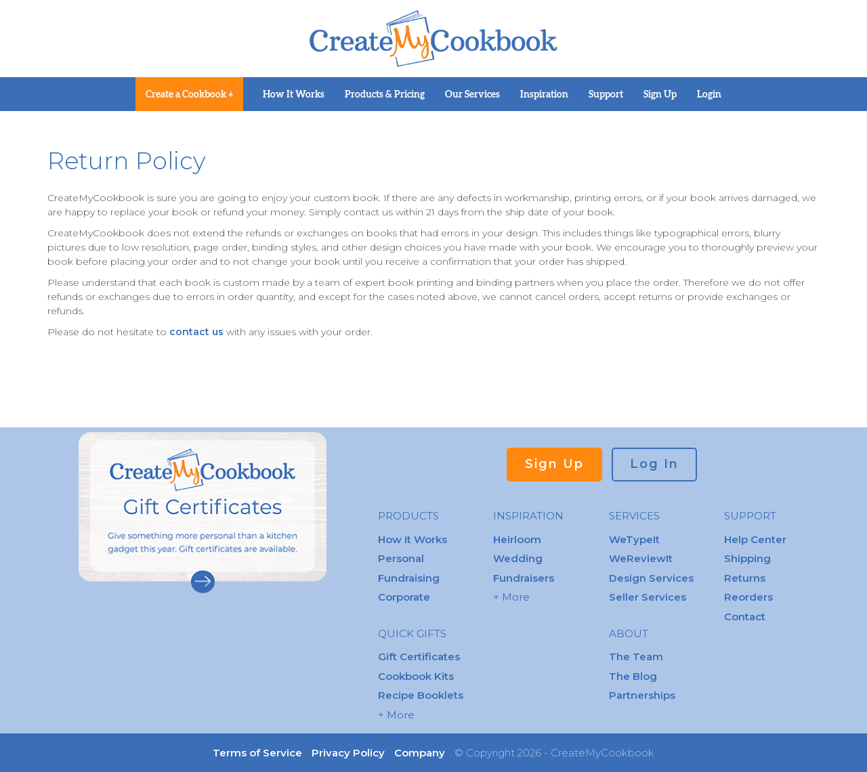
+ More (396, 714)
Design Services (651, 578)
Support (606, 94)
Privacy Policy (348, 752)
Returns (744, 578)
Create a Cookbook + (189, 94)
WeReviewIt (641, 558)
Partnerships (642, 695)
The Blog (633, 676)
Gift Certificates (419, 656)
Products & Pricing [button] (385, 94)
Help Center (755, 539)
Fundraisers (523, 578)
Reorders (748, 597)
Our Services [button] (472, 94)
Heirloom (517, 539)
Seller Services (647, 597)
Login (709, 94)
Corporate (404, 597)
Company (419, 752)
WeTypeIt (634, 539)
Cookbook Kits (416, 676)
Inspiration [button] (544, 94)
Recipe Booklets (420, 695)
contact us (197, 332)
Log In (654, 463)
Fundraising (409, 578)
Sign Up (660, 94)
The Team (636, 656)
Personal (401, 558)
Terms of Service (257, 752)
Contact (744, 616)
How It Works (293, 94)
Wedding (518, 558)
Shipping (747, 558)
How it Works (412, 539)
